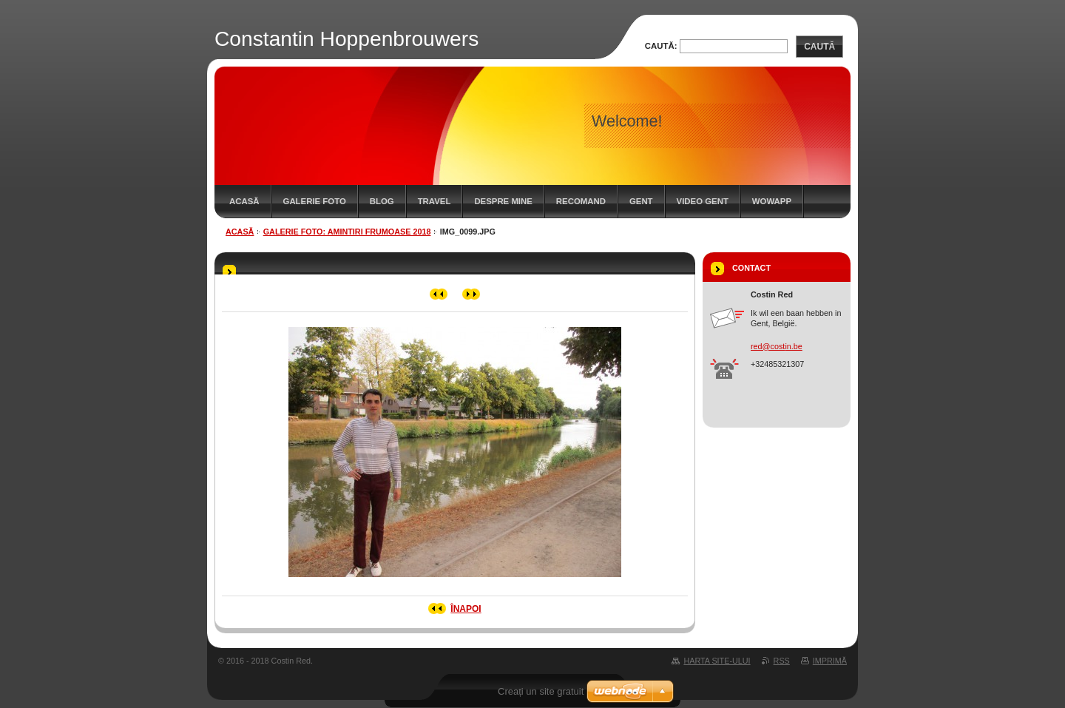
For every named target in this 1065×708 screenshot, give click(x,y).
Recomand (581, 201)
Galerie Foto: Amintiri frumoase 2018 (347, 231)
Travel (434, 201)
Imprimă (830, 660)
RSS (782, 660)
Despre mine (503, 201)
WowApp (771, 201)
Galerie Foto (314, 201)
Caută (819, 46)
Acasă (244, 201)
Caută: (661, 45)
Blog (382, 201)
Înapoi (465, 609)
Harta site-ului (716, 660)
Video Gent (702, 201)
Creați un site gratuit (541, 691)
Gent (641, 201)
